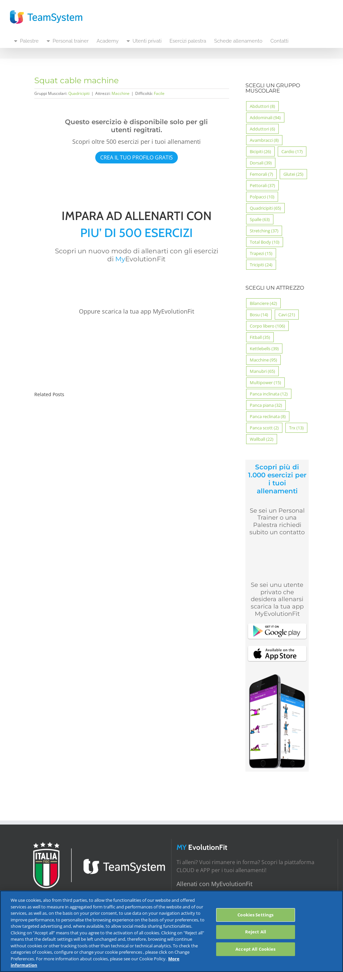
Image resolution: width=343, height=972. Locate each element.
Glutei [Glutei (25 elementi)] (293, 174)
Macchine (121, 93)
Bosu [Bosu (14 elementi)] (259, 315)
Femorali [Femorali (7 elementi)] (261, 174)
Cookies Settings (255, 915)
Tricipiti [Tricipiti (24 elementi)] (261, 265)
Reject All (255, 932)
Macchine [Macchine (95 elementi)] (263, 360)
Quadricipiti (79, 93)
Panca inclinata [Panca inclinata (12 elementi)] (269, 394)
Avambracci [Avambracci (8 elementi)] (264, 140)
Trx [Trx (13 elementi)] (296, 428)
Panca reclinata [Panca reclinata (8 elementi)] (268, 416)
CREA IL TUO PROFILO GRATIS (136, 157)
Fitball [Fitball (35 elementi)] (260, 337)
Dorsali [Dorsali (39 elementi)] (261, 163)
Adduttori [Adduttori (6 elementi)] (262, 129)
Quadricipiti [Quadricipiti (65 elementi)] (265, 208)
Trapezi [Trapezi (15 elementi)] (261, 253)
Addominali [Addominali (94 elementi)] (265, 118)
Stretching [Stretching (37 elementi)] (264, 231)
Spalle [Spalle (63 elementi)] (260, 219)
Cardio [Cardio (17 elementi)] (292, 151)
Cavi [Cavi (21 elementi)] (286, 315)
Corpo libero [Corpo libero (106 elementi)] (267, 326)
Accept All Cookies (255, 949)
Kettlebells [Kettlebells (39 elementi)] (264, 349)
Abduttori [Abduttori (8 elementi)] (262, 106)
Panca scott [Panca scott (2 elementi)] (264, 428)
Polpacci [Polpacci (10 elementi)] (262, 197)
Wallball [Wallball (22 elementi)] (261, 439)
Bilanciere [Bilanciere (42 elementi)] (263, 303)
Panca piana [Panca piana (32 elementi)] (266, 405)
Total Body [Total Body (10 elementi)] (264, 242)
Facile (159, 93)
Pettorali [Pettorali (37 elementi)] (262, 185)
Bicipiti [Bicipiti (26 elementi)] (260, 151)
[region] (171, 931)
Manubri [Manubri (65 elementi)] (262, 371)
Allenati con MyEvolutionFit (214, 884)
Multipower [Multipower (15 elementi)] (265, 382)
